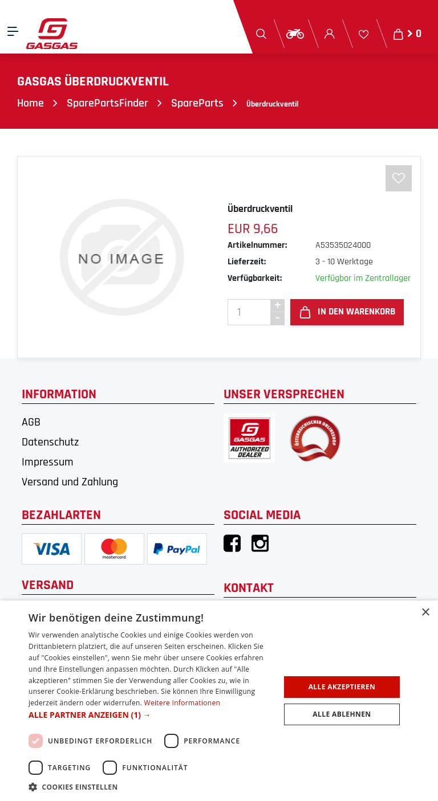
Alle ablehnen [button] (342, 714)
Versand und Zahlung (70, 482)
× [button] (425, 612)
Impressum (48, 462)
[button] (151, 715)
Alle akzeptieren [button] (342, 687)
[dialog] (219, 700)
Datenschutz (50, 442)
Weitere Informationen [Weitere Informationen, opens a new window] (182, 703)
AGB (31, 422)
